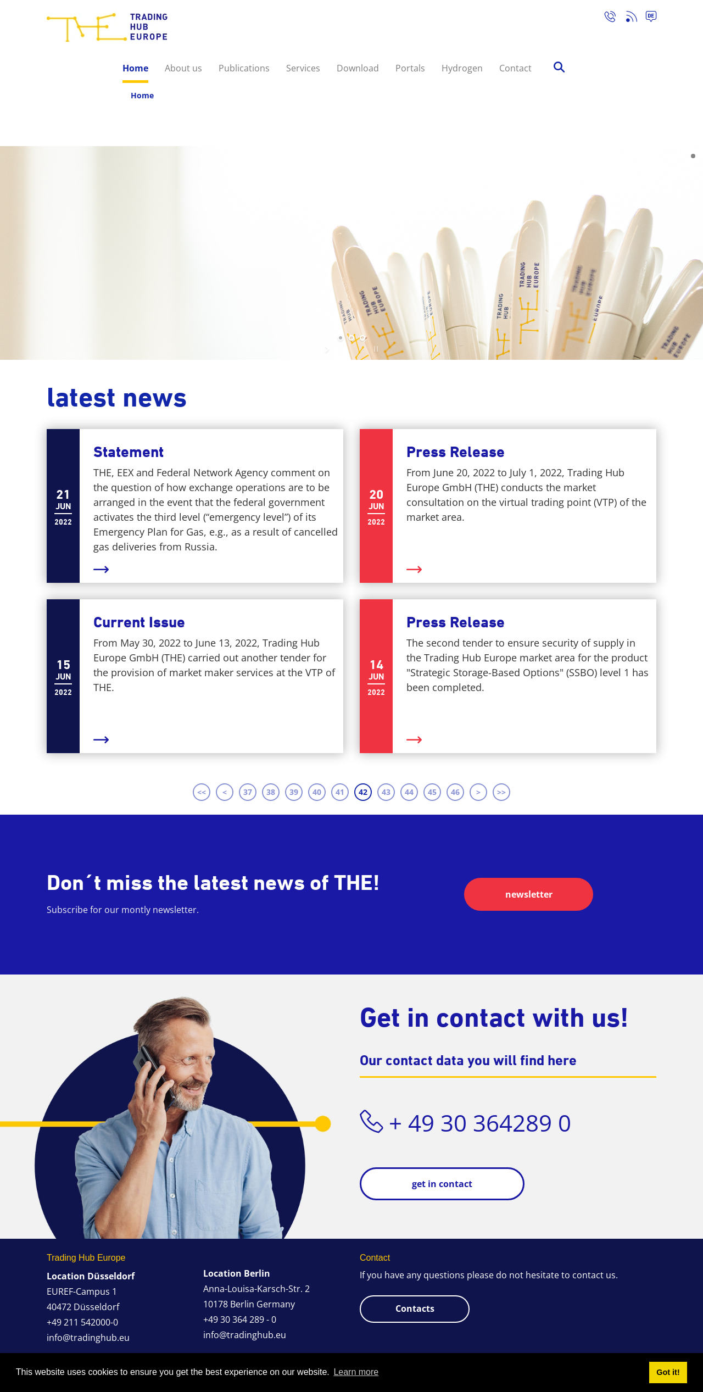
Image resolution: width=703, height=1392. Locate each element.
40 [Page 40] (317, 792)
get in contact (442, 1184)
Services (303, 68)
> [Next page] (478, 792)
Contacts (414, 1308)
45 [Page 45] (432, 792)
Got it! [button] (667, 1372)
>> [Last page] (501, 792)
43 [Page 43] (386, 792)
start (328, 348)
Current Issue (139, 622)
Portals (410, 68)
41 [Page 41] (340, 792)
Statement (128, 452)
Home (135, 68)
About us (183, 68)
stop (375, 348)
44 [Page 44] (409, 792)
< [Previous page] (224, 792)
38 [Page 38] (270, 792)
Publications (244, 68)
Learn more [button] (355, 1372)
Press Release (455, 452)
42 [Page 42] (363, 792)
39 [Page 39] (293, 792)
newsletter (529, 894)
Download (358, 68)
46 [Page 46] (455, 792)
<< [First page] (201, 792)
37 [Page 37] (247, 792)
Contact (515, 68)
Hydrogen (462, 68)
